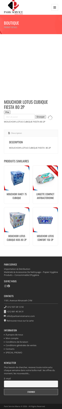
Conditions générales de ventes (21, 345)
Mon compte (12, 338)
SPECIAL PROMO (14, 352)
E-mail (7, 378)
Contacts (10, 348)
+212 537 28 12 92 (15, 306)
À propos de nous (14, 334)
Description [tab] (16, 133)
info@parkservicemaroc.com (21, 316)
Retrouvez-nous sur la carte (20, 320)
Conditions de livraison (17, 341)
